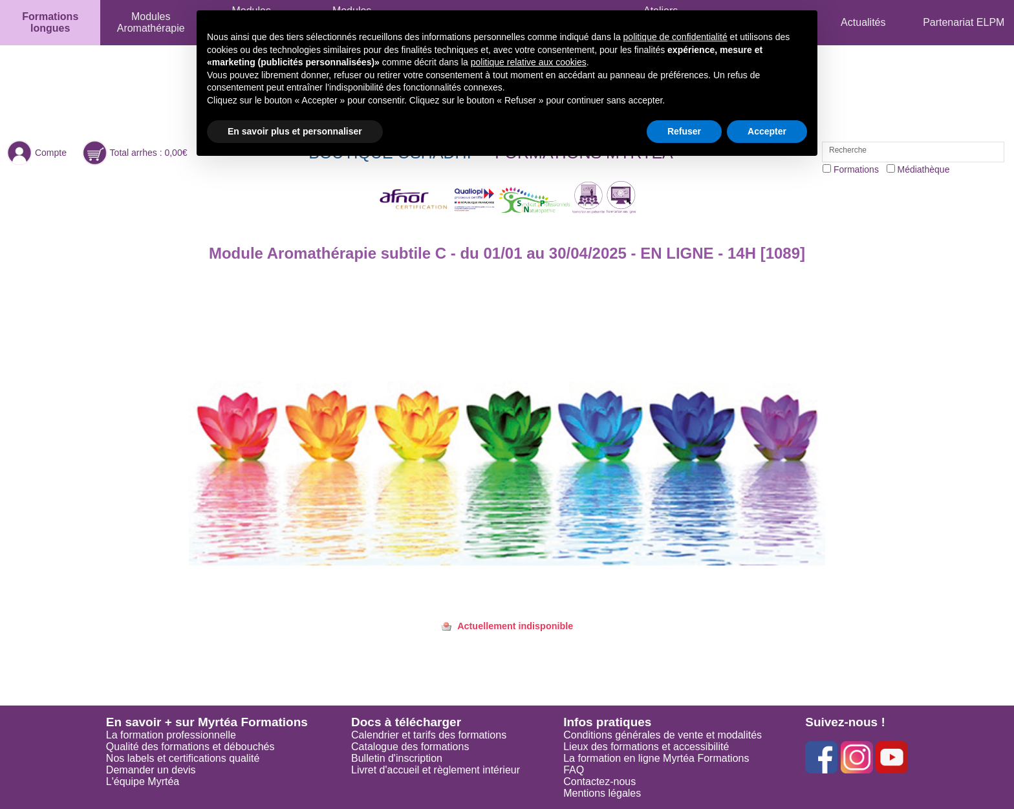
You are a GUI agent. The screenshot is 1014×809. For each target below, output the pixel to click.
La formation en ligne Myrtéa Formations (656, 758)
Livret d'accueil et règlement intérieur (435, 769)
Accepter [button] (767, 131)
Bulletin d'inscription (396, 758)
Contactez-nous (599, 781)
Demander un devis (151, 769)
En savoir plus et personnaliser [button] (295, 131)
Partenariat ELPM (963, 22)
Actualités (863, 22)
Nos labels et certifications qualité (182, 758)
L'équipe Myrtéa (142, 781)
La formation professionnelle (171, 734)
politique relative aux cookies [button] (529, 62)
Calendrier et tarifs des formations (428, 734)
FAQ (573, 769)
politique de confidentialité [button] (675, 37)
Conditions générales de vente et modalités (662, 734)
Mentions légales (602, 793)
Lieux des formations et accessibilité (646, 746)
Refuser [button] (684, 131)
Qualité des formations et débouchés (190, 746)
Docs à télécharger (406, 722)
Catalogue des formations (410, 746)
